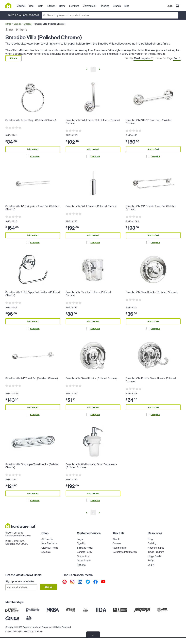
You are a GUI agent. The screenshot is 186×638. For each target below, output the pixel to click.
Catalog (152, 543)
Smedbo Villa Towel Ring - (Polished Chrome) (30, 120)
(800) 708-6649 (31, 15)
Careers (116, 543)
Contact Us (83, 556)
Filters (13, 58)
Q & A (151, 564)
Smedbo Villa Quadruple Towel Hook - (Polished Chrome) (32, 466)
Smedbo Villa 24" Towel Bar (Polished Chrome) (31, 378)
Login (170, 5)
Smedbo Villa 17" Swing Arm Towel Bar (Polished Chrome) (32, 208)
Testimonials (119, 547)
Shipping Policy (85, 547)
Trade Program (156, 551)
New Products (49, 543)
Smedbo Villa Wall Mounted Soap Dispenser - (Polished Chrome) (91, 466)
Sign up (48, 587)
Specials (45, 551)
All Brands (47, 539)
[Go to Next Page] (99, 69)
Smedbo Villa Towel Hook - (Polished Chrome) (152, 292)
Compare (32, 156)
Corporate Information (124, 551)
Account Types (156, 547)
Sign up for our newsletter (19, 581)
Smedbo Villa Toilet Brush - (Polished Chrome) (91, 206)
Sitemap (38, 629)
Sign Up (81, 543)
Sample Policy (84, 551)
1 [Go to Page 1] (93, 69)
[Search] (110, 15)
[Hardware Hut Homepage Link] (9, 5)
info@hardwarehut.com (18, 535)
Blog (150, 539)
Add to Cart (33, 149)
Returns (81, 564)
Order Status (84, 560)
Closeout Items (49, 547)
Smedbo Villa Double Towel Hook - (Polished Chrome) (151, 380)
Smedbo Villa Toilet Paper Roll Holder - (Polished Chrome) (93, 122)
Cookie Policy (26, 629)
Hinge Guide (154, 556)
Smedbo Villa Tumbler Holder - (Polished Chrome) (88, 294)
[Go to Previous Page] (86, 69)
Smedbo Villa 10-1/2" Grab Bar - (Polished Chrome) (149, 122)
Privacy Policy (12, 629)
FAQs (151, 560)
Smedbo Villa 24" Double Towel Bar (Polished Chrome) (151, 208)
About (115, 539)
